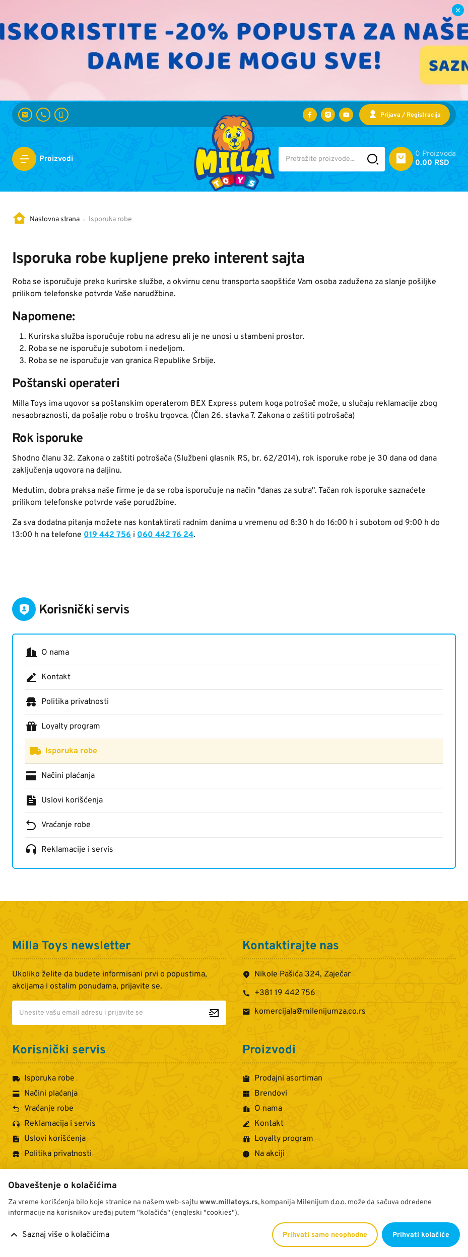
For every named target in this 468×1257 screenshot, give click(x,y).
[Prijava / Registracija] (404, 114)
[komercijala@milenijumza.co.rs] (25, 115)
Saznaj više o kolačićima (65, 1235)
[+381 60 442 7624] (61, 115)
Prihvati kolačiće (420, 1235)
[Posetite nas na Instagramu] (328, 115)
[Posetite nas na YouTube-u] (346, 115)
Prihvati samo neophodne (325, 1235)
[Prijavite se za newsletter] (214, 1013)
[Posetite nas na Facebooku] (310, 115)
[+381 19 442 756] (43, 115)
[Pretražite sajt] (373, 159)
